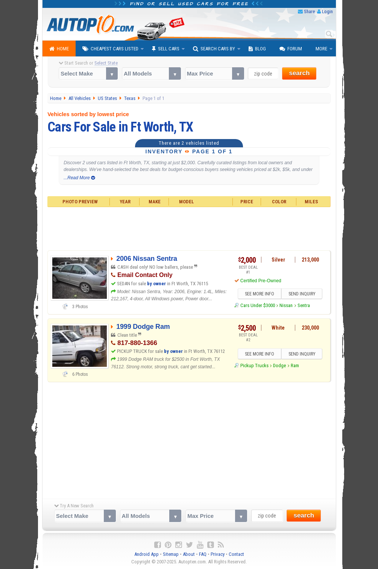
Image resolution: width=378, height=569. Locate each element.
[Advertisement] (189, 228)
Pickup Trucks (254, 365)
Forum (290, 49)
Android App (146, 554)
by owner (156, 283)
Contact (236, 554)
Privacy (218, 554)
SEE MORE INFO (259, 294)
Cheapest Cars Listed (110, 49)
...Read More (79, 177)
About (189, 554)
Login (327, 11)
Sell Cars (165, 49)
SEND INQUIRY (302, 294)
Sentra (304, 305)
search (299, 73)
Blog (257, 49)
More (321, 48)
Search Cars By (214, 49)
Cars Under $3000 (257, 305)
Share (309, 11)
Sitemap (171, 554)
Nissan (286, 305)
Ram (295, 365)
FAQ (202, 554)
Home (59, 49)
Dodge (279, 365)
